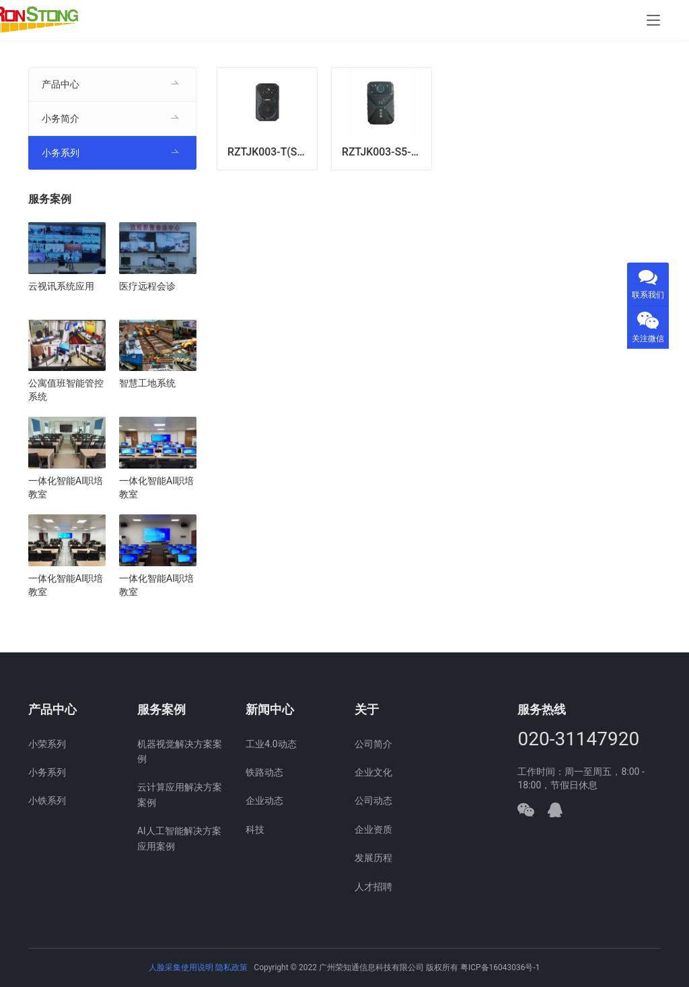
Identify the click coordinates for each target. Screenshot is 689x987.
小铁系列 (47, 800)
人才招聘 (373, 886)
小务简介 (60, 118)
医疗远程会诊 (147, 286)
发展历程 (373, 857)
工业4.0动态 (271, 744)
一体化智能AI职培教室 (65, 487)
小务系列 (60, 152)
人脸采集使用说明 (182, 967)
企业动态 (264, 800)
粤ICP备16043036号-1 (500, 967)
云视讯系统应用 (61, 286)
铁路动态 (264, 772)
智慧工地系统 (147, 383)
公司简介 (373, 744)
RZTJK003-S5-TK (383, 151)
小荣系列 (47, 744)
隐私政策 (231, 967)
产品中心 (60, 84)
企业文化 (373, 772)
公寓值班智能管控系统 (66, 390)
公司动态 (373, 800)
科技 (255, 829)
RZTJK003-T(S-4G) (272, 151)
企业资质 (373, 829)
